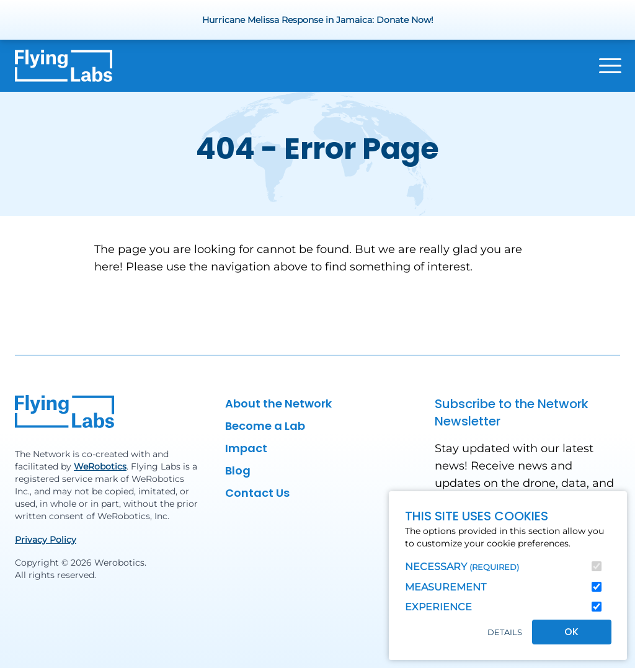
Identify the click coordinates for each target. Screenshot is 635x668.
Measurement (445, 587)
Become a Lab (265, 426)
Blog (238, 470)
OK (571, 632)
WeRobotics (100, 466)
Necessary (462, 566)
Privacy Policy (45, 539)
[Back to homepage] (63, 66)
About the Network (278, 403)
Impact (246, 448)
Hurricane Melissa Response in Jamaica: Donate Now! (317, 19)
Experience (438, 607)
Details (504, 632)
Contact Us (257, 493)
